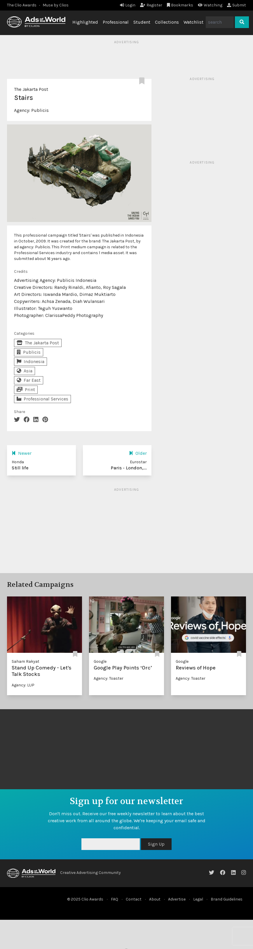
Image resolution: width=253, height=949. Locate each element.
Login (127, 5)
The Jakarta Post (31, 89)
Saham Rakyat (25, 661)
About (154, 899)
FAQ (114, 899)
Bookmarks (180, 5)
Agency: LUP (23, 685)
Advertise (177, 899)
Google (100, 661)
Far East (29, 380)
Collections (167, 22)
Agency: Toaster (108, 678)
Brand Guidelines (226, 899)
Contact (134, 899)
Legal (198, 899)
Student (141, 22)
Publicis (40, 110)
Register (151, 5)
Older (138, 453)
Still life (20, 468)
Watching (210, 5)
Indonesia (30, 361)
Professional (116, 22)
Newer (22, 453)
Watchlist (193, 22)
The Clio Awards (21, 5)
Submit (236, 5)
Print (26, 389)
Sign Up (156, 844)
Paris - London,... (129, 468)
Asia (24, 371)
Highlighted (85, 22)
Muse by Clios (56, 5)
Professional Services (42, 399)
